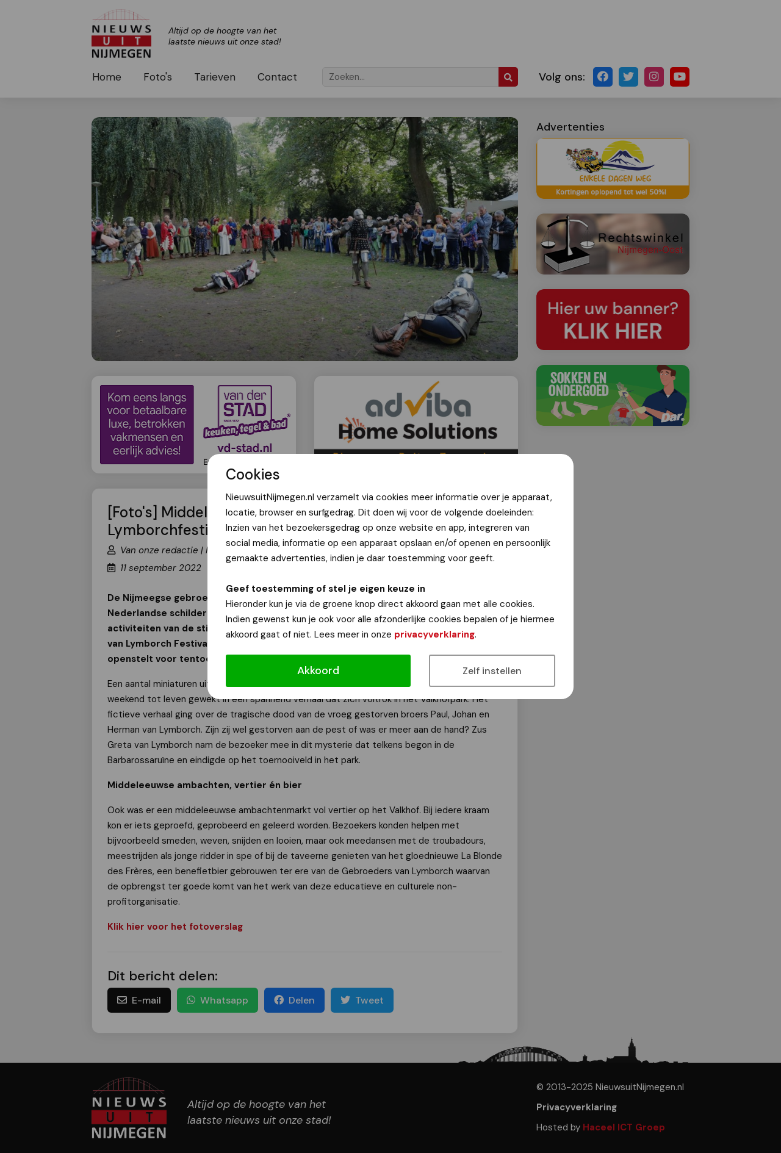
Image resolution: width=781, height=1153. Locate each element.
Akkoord (318, 670)
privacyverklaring (434, 634)
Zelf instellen (492, 670)
